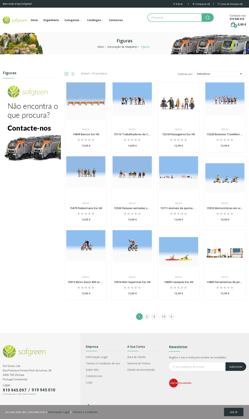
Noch (86, 129)
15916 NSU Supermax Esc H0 (132, 282)
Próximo (171, 316)
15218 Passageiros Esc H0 (178, 134)
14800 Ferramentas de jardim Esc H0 (225, 282)
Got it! (233, 412)
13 (164, 316)
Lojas (89, 382)
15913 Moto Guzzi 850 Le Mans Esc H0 (86, 282)
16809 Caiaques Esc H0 (178, 282)
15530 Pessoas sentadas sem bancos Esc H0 (132, 208)
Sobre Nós (92, 369)
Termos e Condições (85, 412)
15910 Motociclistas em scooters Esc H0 (225, 208)
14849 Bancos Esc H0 (86, 134)
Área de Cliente (136, 357)
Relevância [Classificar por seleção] (220, 74)
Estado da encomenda (141, 369)
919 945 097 (15, 390)
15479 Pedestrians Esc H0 (86, 208)
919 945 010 (237, 19)
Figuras (9, 73)
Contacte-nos (94, 376)
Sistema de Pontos (138, 363)
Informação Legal (96, 357)
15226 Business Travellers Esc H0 (225, 134)
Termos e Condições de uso (103, 363)
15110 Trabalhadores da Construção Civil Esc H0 (132, 134)
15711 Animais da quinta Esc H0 (178, 208)
